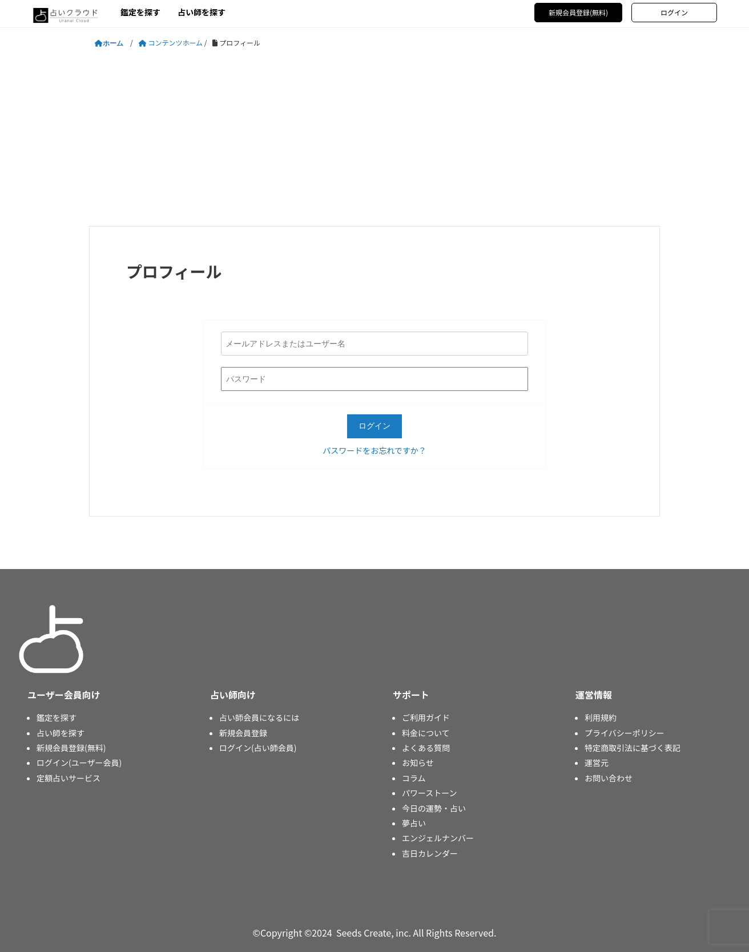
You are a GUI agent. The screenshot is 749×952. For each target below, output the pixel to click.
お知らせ (418, 762)
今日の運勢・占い (434, 808)
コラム (414, 778)
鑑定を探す (140, 12)
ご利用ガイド (426, 717)
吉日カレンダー (430, 853)
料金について (426, 733)
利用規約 (601, 717)
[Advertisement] (374, 137)
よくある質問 (426, 747)
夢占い (414, 823)
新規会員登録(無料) (578, 12)
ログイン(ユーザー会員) (79, 762)
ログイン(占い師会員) (257, 747)
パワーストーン (429, 792)
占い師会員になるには (259, 717)
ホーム (113, 43)
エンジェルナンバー (438, 838)
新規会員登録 (243, 733)
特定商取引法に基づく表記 (632, 747)
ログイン (674, 12)
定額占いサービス (68, 778)
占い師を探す (201, 12)
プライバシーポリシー (625, 733)
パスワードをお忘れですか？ (374, 450)
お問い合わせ (609, 778)
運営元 (597, 762)
